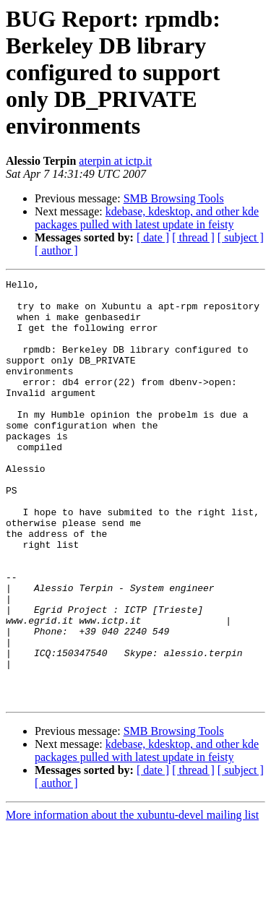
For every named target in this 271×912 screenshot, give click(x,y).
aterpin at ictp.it (115, 161)
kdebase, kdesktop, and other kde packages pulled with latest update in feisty (147, 218)
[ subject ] (241, 237)
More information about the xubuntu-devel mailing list (132, 899)
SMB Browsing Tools (174, 198)
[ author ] (56, 250)
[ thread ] (193, 237)
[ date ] (153, 237)
